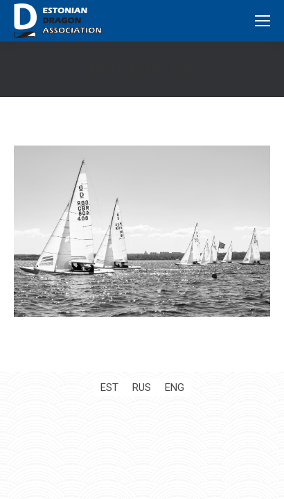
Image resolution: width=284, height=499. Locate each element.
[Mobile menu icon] (262, 20)
